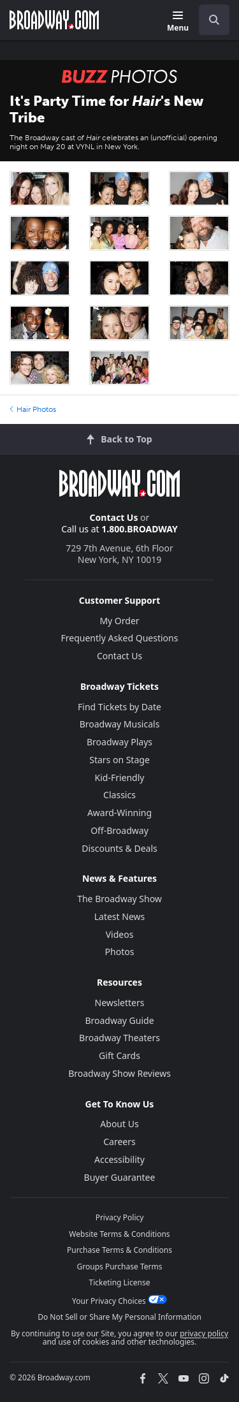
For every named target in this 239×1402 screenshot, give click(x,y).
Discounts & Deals (119, 848)
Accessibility (119, 1159)
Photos (119, 952)
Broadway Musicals (120, 724)
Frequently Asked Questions (119, 638)
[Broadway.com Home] (54, 19)
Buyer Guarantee (120, 1177)
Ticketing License (119, 1282)
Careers (119, 1141)
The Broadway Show (119, 899)
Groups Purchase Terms (120, 1266)
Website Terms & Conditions (119, 1234)
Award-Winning (119, 813)
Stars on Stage (119, 760)
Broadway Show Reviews (119, 1073)
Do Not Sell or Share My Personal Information (119, 1316)
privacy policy (204, 1333)
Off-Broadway (119, 830)
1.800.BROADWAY (139, 529)
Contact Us (114, 517)
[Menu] (178, 22)
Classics (119, 795)
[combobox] (209, 19)
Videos (120, 934)
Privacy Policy (120, 1217)
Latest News (119, 916)
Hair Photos (33, 409)
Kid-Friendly (120, 777)
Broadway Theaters (119, 1038)
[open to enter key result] (214, 19)
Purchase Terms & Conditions (119, 1250)
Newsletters (120, 1003)
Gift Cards (119, 1055)
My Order (119, 621)
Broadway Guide (119, 1020)
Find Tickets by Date (119, 707)
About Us (119, 1124)
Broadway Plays (119, 742)
